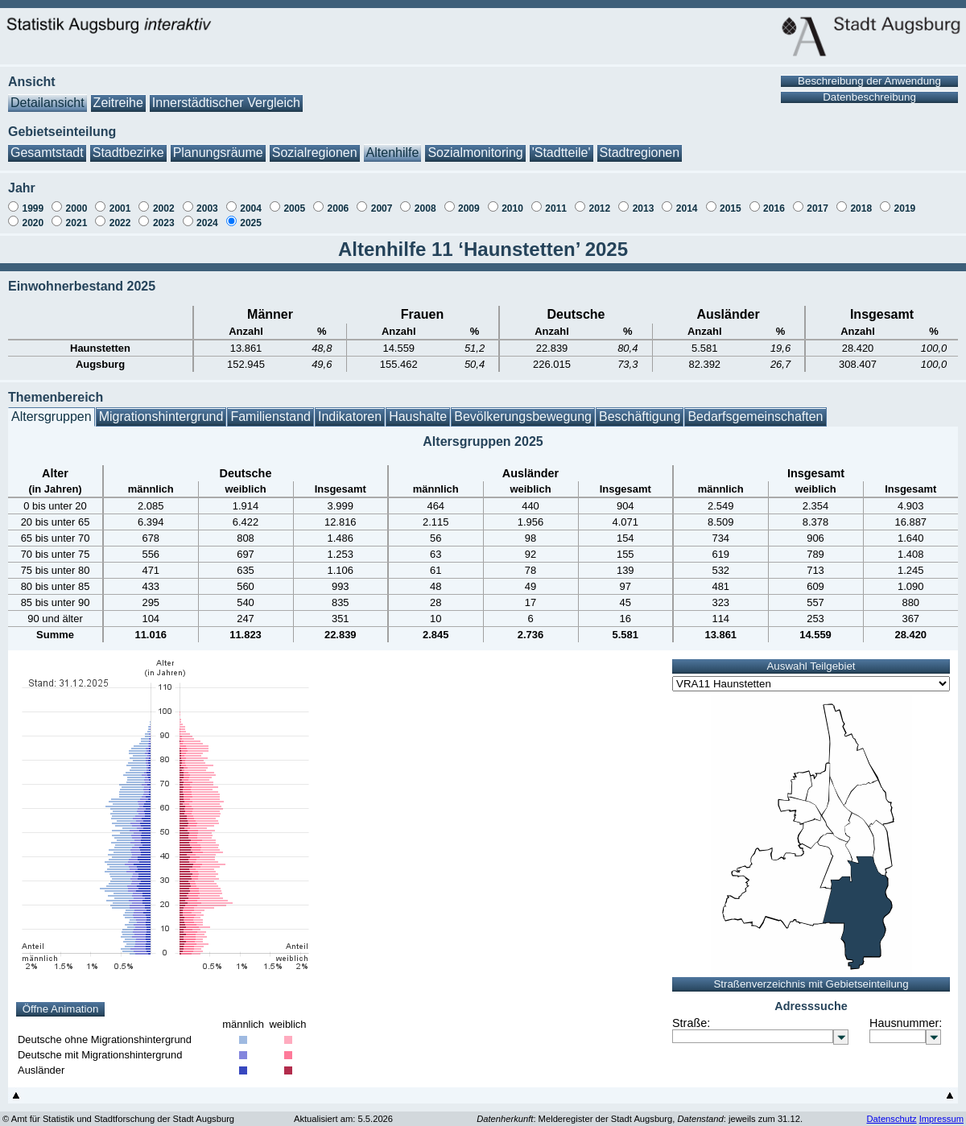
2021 (77, 215)
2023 (164, 215)
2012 (599, 200)
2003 (207, 200)
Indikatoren (350, 408)
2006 (338, 200)
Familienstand (270, 408)
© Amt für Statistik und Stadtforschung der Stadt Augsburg (118, 1111)
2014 (687, 200)
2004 (251, 200)
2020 (32, 215)
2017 (817, 200)
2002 (164, 200)
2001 (120, 200)
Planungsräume (218, 144)
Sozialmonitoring (474, 144)
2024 (207, 215)
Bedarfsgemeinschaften (755, 408)
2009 (469, 200)
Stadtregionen (640, 144)
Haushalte (418, 408)
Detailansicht (47, 94)
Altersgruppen (51, 408)
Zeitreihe (118, 94)
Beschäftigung (639, 408)
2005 (294, 200)
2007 (382, 200)
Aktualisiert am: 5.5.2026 (343, 1111)
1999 (32, 200)
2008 (425, 200)
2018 (861, 200)
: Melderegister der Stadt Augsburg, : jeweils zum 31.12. (640, 1111)
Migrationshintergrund (161, 408)
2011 (556, 200)
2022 (120, 215)
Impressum (941, 1111)
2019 (905, 200)
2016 (774, 200)
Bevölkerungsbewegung (523, 408)
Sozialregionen (314, 144)
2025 (251, 215)
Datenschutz (891, 1111)
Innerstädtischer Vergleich (226, 94)
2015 (730, 200)
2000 (77, 200)
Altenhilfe (392, 144)
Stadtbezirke (128, 144)
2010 (512, 200)
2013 (643, 200)
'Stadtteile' (561, 144)
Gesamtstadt (47, 144)
